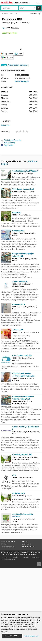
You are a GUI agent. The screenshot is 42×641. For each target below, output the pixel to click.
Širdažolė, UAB (18, 537)
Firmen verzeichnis (22, 3)
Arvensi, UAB (17, 374)
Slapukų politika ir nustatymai (12, 598)
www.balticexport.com (8, 603)
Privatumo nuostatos (33, 596)
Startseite (4, 588)
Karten (24, 586)
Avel (14, 519)
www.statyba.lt (14, 601)
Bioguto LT (16, 256)
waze (18, 53)
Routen (29, 588)
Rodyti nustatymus (31, 636)
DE (38, 3)
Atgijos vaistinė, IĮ (19, 325)
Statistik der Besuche (11, 140)
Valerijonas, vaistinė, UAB (23, 233)
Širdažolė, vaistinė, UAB (22, 499)
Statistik (24, 598)
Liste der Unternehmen (9, 14)
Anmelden (32, 598)
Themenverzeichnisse (8, 590)
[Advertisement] (21, 176)
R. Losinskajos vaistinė (22, 399)
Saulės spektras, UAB (12, 596)
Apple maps (7, 57)
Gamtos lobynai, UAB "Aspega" (25, 215)
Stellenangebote (28, 590)
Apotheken (5, 125)
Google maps (7, 54)
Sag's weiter (7, 145)
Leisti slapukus (11, 636)
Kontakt (23, 596)
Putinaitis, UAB (18, 348)
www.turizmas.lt (34, 601)
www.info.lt (5, 601)
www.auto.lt (24, 601)
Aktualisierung (8, 143)
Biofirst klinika (18, 275)
